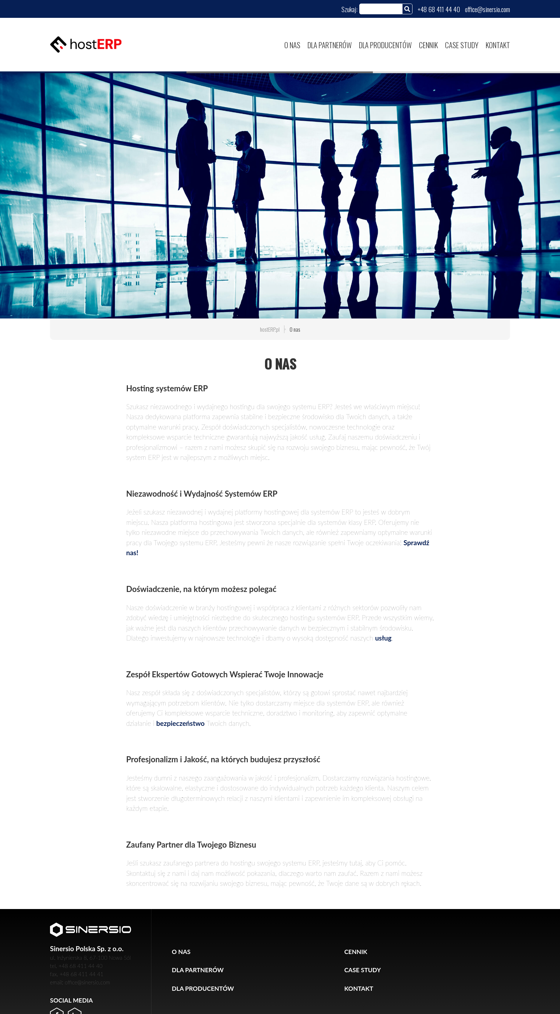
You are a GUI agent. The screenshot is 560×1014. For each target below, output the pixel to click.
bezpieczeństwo (180, 723)
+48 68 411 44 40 (439, 9)
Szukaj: (349, 9)
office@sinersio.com (487, 9)
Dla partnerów (330, 44)
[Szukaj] (407, 9)
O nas (292, 44)
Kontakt (498, 44)
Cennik (428, 44)
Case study (462, 44)
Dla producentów (385, 44)
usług (383, 638)
